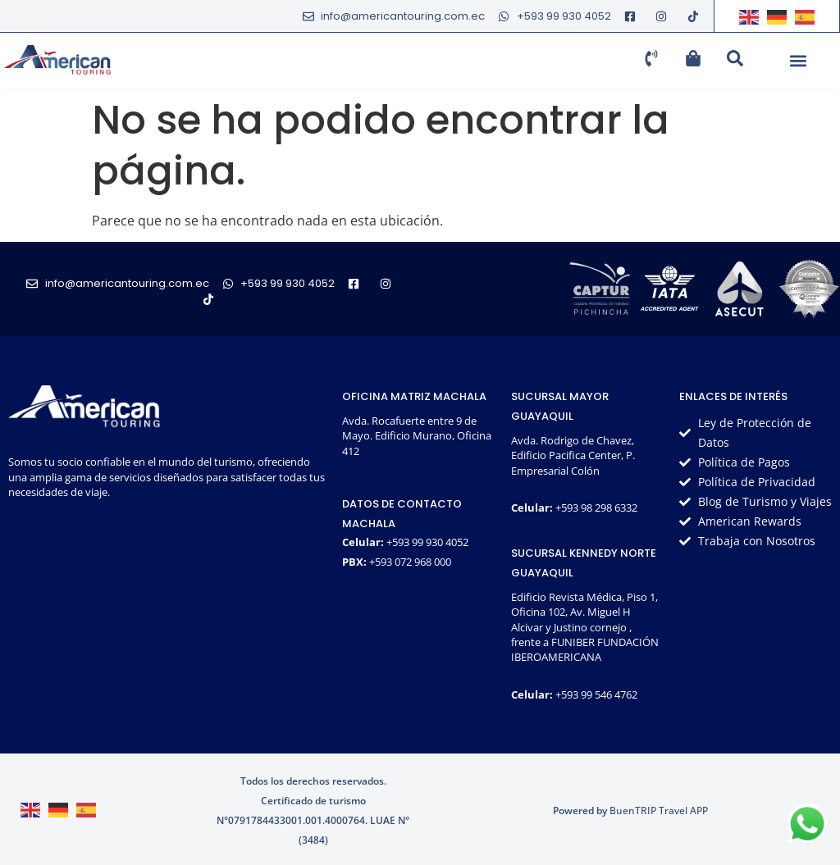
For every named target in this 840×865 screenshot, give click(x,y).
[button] (797, 61)
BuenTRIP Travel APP (658, 810)
